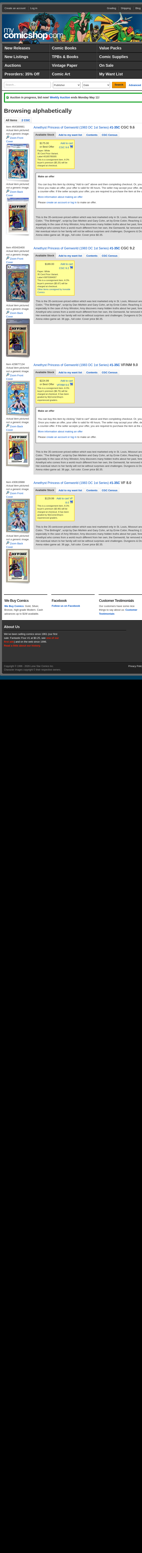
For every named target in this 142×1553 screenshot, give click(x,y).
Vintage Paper (65, 65)
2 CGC (25, 120)
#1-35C (115, 127)
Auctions (13, 65)
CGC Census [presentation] (109, 134)
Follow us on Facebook (66, 605)
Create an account (15, 8)
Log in (33, 8)
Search (119, 84)
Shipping (126, 8)
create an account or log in (61, 202)
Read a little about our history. (22, 645)
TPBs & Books (65, 57)
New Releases (17, 48)
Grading (111, 8)
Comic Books (64, 48)
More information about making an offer (60, 196)
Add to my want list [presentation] (70, 134)
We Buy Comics (14, 606)
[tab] (45, 135)
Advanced (135, 85)
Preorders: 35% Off (22, 74)
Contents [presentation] (91, 134)
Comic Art (61, 74)
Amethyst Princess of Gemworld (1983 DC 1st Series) (71, 127)
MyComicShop (33, 34)
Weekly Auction (60, 97)
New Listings (16, 57)
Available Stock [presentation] (44, 134)
